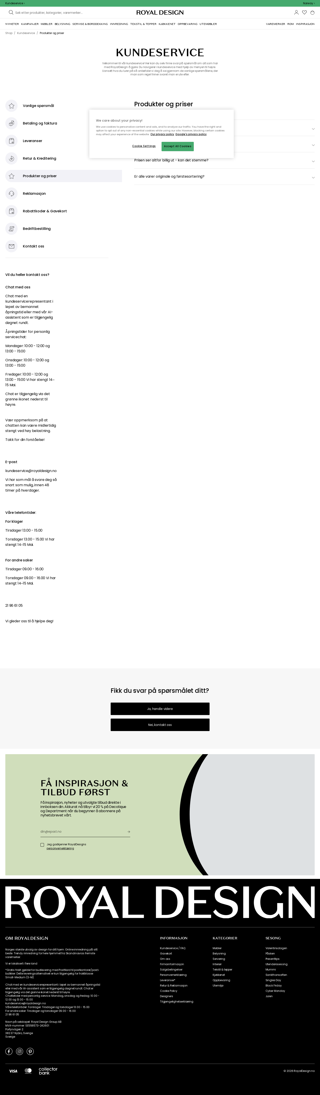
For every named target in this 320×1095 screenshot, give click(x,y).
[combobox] (309, 3)
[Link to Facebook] (8, 1051)
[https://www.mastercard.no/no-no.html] (28, 1071)
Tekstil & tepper (222, 969)
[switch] (224, 160)
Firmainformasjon (172, 964)
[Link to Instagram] (19, 1051)
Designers (166, 996)
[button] (309, 3)
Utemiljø (218, 985)
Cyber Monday (275, 991)
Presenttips (273, 959)
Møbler (217, 948)
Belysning (219, 953)
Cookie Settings (144, 146)
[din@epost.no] (82, 831)
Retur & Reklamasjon (174, 985)
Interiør (217, 964)
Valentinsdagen (276, 948)
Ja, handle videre (160, 709)
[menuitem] (12, 24)
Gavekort (166, 953)
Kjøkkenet (219, 975)
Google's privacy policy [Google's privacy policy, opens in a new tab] (191, 134)
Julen (269, 996)
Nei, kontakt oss (160, 725)
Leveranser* (167, 980)
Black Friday (274, 985)
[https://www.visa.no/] (13, 1071)
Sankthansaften (276, 975)
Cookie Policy (168, 991)
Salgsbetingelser (171, 969)
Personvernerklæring (173, 975)
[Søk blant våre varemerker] (50, 12)
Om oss (165, 959)
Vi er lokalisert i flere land (21, 963)
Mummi (271, 969)
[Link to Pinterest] (30, 1051)
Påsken (270, 953)
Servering (219, 959)
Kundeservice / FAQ (172, 948)
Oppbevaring (221, 980)
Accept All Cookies (177, 146)
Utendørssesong (277, 964)
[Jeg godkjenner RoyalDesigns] (42, 845)
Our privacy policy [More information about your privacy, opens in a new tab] (162, 134)
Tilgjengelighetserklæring (176, 1001)
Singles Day (273, 980)
